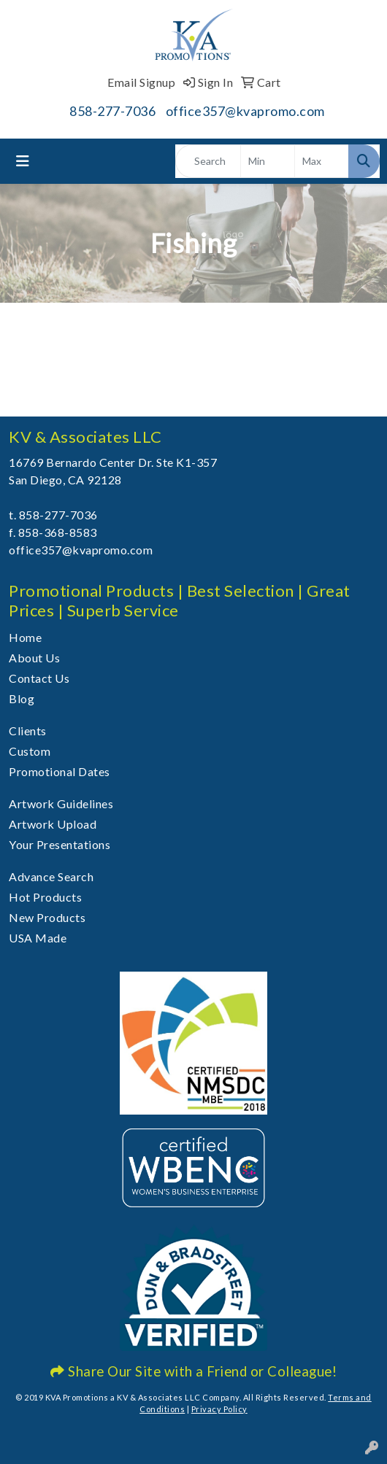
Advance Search (51, 876)
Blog (21, 698)
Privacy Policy (219, 1409)
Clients (28, 730)
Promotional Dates (59, 771)
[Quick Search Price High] (321, 161)
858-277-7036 (112, 111)
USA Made (37, 938)
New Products (47, 917)
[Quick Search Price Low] (267, 161)
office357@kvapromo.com (245, 111)
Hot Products (45, 897)
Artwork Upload (52, 824)
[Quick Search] (208, 161)
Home (25, 637)
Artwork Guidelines (61, 803)
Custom (29, 751)
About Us (34, 658)
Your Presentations (59, 844)
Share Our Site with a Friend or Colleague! (193, 1371)
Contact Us (39, 678)
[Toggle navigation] (22, 160)
